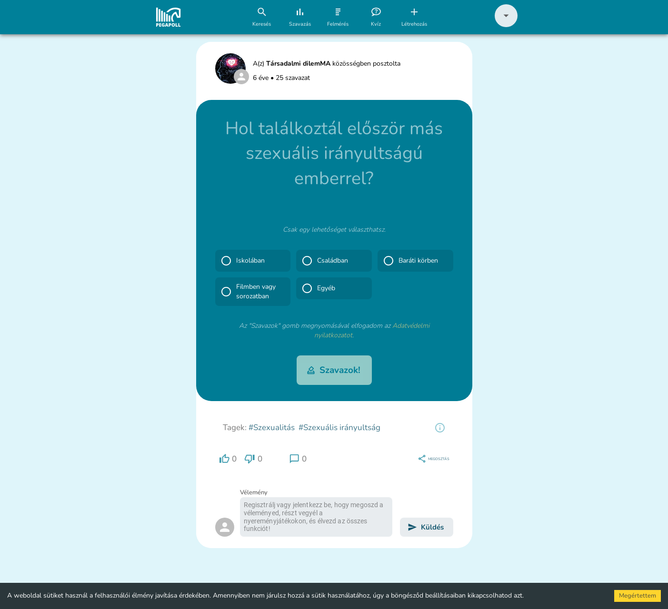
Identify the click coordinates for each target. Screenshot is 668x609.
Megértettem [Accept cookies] (637, 595)
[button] (506, 24)
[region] (440, 427)
